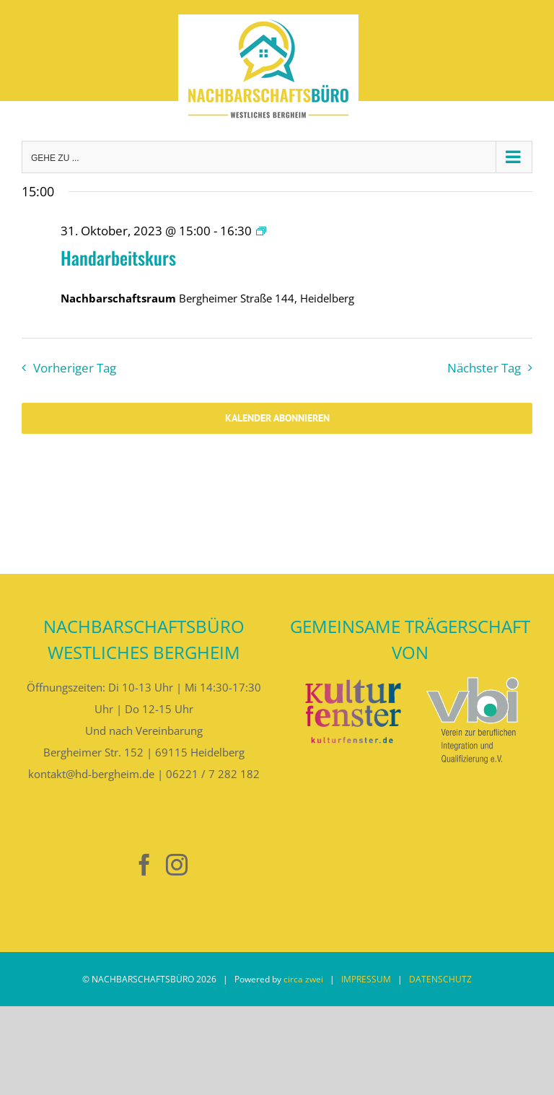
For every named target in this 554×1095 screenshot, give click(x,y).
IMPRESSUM (366, 979)
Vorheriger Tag (74, 367)
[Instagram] (177, 865)
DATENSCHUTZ (440, 979)
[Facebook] (144, 865)
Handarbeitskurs (118, 257)
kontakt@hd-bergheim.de (91, 774)
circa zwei (303, 979)
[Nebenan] (112, 865)
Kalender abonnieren (277, 418)
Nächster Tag (484, 367)
